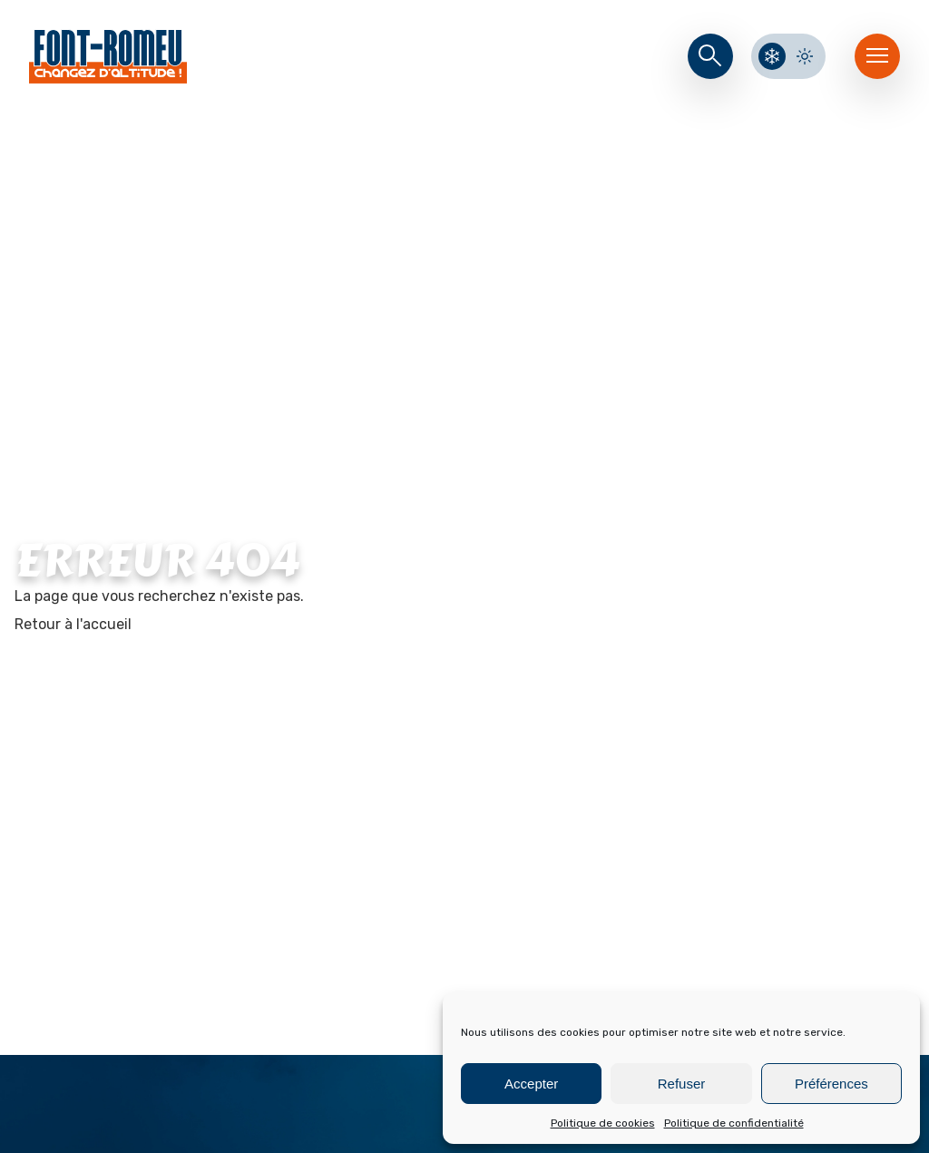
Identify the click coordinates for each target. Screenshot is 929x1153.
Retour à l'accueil (73, 624)
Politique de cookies (603, 1123)
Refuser (682, 1083)
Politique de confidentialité (734, 1123)
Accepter (531, 1083)
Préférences (831, 1083)
